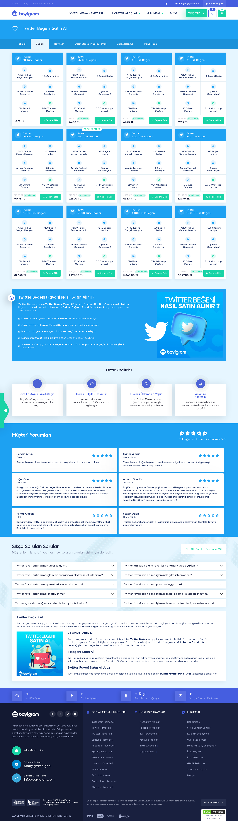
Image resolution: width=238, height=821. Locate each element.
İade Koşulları (194, 752)
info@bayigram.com (187, 4)
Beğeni (40, 44)
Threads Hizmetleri (102, 787)
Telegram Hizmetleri (103, 757)
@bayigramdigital (37, 766)
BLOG (173, 13)
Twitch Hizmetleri (101, 775)
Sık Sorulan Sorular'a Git (203, 549)
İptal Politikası (195, 757)
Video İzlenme (125, 44)
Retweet (59, 44)
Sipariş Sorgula (215, 4)
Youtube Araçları (150, 740)
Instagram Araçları (151, 722)
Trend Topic (150, 44)
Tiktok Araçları (149, 746)
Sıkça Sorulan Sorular (43, 4)
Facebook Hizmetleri (103, 746)
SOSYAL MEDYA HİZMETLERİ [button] (86, 13)
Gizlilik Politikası (196, 763)
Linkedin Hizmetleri (102, 763)
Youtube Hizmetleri (102, 740)
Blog (26, 4)
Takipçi (21, 44)
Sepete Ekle (50, 120)
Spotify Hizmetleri (102, 752)
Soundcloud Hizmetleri (104, 781)
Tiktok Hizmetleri (101, 728)
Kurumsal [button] (153, 13)
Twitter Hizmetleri (102, 734)
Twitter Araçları (150, 734)
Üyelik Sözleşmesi (197, 740)
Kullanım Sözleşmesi (198, 734)
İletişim (15, 4)
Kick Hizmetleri (100, 769)
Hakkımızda (193, 722)
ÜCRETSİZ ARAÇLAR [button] (125, 13)
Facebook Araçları (151, 728)
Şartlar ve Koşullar (197, 769)
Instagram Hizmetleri (103, 722)
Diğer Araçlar (149, 752)
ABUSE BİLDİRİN (213, 803)
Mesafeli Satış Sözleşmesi (201, 746)
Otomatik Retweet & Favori (91, 44)
